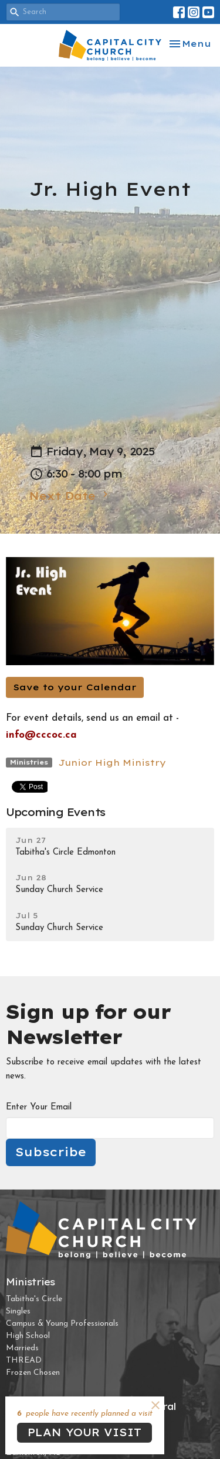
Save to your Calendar (75, 687)
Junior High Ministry (112, 762)
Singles (18, 1311)
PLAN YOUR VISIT (84, 1432)
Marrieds (22, 1348)
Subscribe (50, 1152)
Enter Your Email (39, 1107)
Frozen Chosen (33, 1372)
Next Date (70, 496)
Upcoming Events (55, 812)
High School (28, 1336)
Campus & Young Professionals (62, 1323)
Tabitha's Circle (34, 1299)
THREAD (24, 1360)
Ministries (30, 1282)
